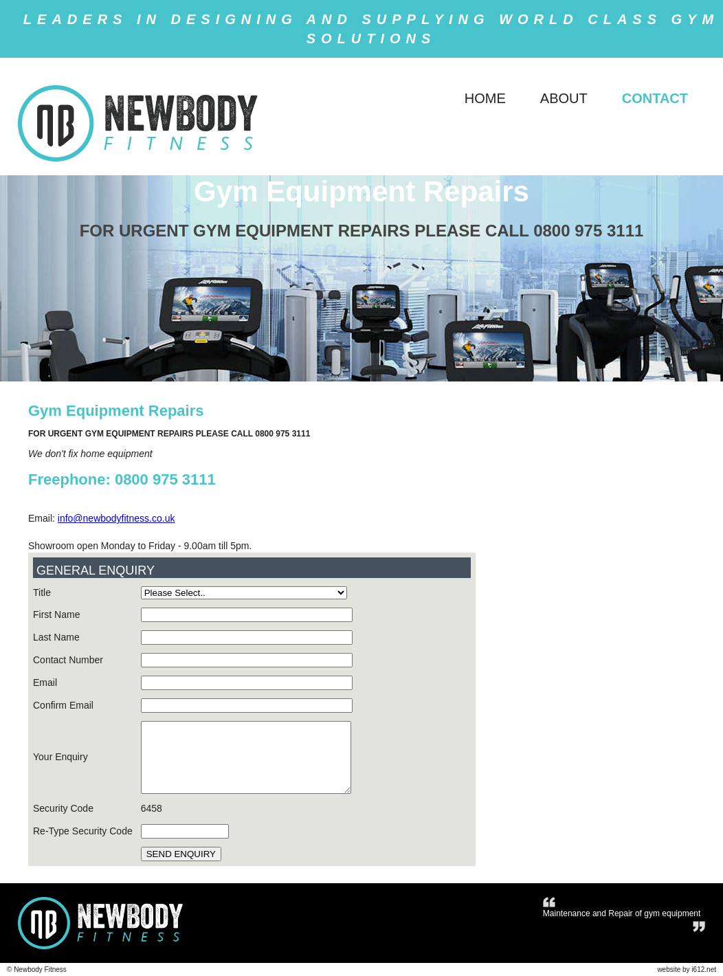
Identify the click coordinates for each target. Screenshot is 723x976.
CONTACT (655, 98)
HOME (485, 98)
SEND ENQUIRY (181, 854)
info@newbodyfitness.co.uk (116, 518)
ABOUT (564, 98)
